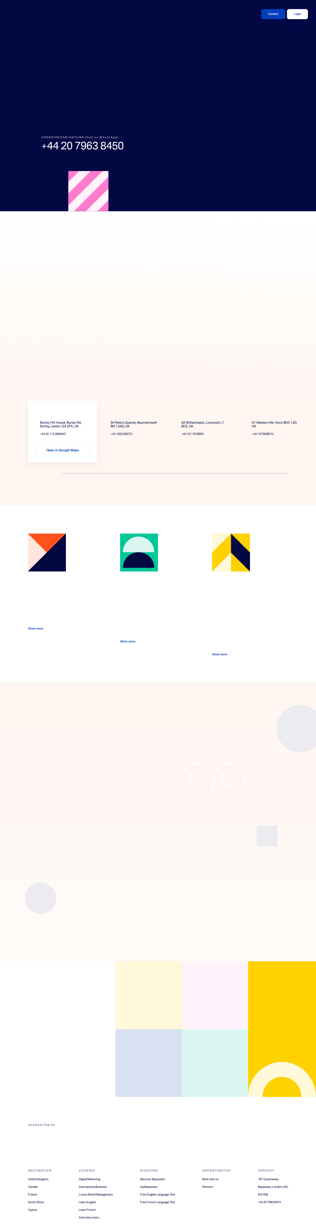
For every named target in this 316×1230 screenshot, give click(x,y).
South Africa (36, 1202)
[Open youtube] (215, 1063)
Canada (32, 1187)
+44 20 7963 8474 (269, 1202)
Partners (207, 1187)
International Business (93, 1187)
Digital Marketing (89, 1179)
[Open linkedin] (215, 995)
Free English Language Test (157, 1194)
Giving (173, 14)
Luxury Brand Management (96, 1194)
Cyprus (32, 1210)
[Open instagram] (148, 1063)
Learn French (87, 1210)
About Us (197, 14)
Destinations (123, 14)
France (32, 1194)
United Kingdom (38, 1179)
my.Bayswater (149, 1187)
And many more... (90, 1217)
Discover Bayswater (152, 1179)
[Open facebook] (148, 995)
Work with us (210, 1179)
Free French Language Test (157, 1202)
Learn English (87, 1202)
